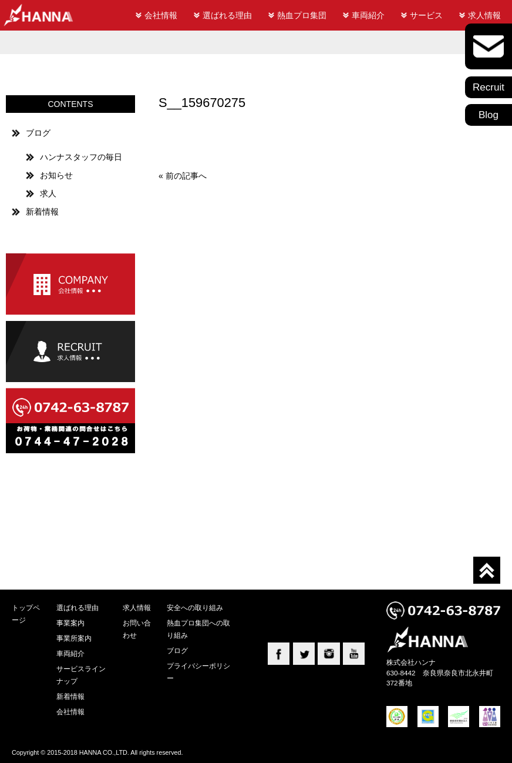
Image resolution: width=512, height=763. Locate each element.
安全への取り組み (195, 607)
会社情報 (160, 15)
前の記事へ (186, 175)
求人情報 (484, 15)
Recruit (488, 87)
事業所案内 (74, 638)
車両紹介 (368, 15)
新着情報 (42, 211)
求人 (48, 193)
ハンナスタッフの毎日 (81, 157)
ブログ (38, 133)
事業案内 (70, 623)
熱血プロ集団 (301, 15)
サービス (426, 15)
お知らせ (56, 175)
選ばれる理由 (227, 15)
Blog (488, 115)
